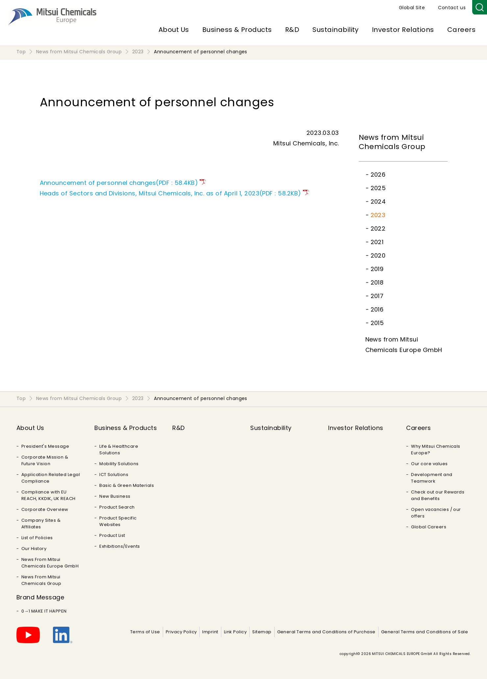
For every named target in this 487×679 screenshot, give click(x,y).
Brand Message (40, 597)
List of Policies (37, 538)
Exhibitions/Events (119, 546)
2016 (377, 309)
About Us (173, 29)
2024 (378, 201)
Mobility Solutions (119, 464)
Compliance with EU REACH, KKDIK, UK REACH (48, 495)
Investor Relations (403, 29)
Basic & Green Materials (126, 485)
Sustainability (335, 29)
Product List (112, 535)
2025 (378, 188)
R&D (292, 29)
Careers (461, 29)
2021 (377, 242)
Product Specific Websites (118, 521)
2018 (377, 282)
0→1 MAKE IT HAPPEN (44, 611)
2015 (377, 323)
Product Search (117, 507)
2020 (378, 255)
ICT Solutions (113, 474)
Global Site (412, 7)
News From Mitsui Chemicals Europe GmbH (50, 562)
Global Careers (428, 527)
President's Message (45, 446)
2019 (377, 269)
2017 (377, 296)
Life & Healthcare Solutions (118, 449)
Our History (33, 548)
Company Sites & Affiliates (41, 523)
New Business (115, 496)
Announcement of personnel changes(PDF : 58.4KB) (119, 183)
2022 (378, 228)
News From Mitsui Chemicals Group (41, 580)
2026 (378, 174)
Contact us (452, 7)
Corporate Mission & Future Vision (44, 460)
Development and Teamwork (431, 477)
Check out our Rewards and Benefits (437, 495)
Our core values (429, 464)
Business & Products (237, 29)
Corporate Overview (44, 509)
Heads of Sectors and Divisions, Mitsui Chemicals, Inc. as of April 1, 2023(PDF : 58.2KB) (170, 193)
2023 (378, 215)
